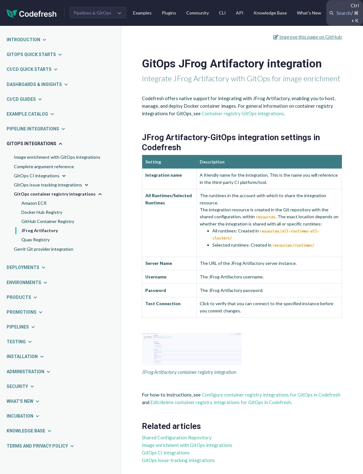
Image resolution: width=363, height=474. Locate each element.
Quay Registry (35, 239)
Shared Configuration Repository (177, 437)
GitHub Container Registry (47, 221)
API (239, 12)
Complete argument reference (44, 166)
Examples (142, 12)
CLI (222, 12)
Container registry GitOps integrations (243, 113)
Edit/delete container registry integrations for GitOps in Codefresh (220, 402)
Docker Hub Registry (41, 212)
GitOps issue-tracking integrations (178, 460)
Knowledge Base (270, 12)
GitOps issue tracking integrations (52, 185)
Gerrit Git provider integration (43, 249)
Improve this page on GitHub (307, 37)
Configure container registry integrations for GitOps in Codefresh (271, 394)
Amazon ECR (34, 203)
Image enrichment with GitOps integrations (57, 157)
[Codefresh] (31, 13)
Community (197, 12)
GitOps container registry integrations (58, 194)
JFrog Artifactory (39, 230)
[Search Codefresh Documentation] (344, 13)
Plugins (169, 12)
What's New (309, 12)
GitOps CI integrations (40, 176)
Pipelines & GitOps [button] (92, 12)
